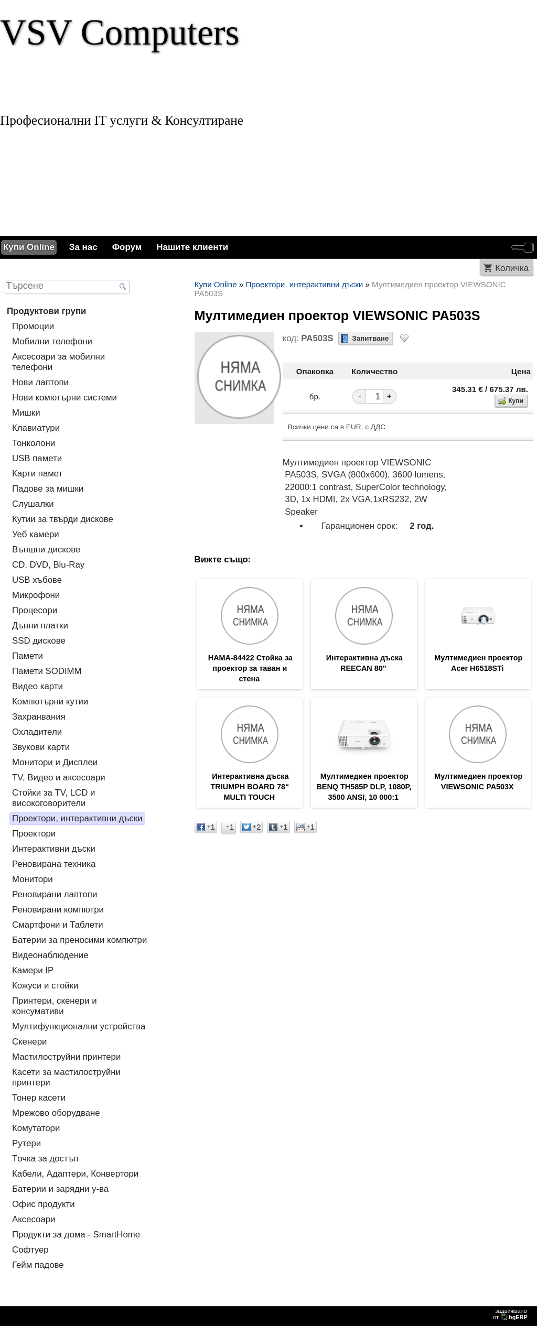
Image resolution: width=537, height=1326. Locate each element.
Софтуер (30, 1250)
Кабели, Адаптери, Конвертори (75, 1174)
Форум (127, 247)
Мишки (26, 413)
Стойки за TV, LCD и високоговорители (53, 798)
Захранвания (39, 717)
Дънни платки (40, 626)
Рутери (26, 1143)
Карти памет (37, 474)
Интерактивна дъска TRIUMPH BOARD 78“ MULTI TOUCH (250, 786)
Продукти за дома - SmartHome (76, 1235)
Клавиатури (36, 428)
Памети (27, 656)
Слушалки (33, 504)
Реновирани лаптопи (54, 894)
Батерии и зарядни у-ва (60, 1189)
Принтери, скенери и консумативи (54, 1006)
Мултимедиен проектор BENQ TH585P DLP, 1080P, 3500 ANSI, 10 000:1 (363, 786)
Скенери (29, 1042)
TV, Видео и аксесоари (58, 777)
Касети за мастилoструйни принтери (66, 1077)
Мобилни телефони (52, 341)
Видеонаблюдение (50, 955)
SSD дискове (39, 641)
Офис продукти (43, 1204)
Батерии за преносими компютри (79, 940)
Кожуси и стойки (45, 986)
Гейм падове (38, 1265)
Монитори (32, 879)
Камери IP (32, 970)
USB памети (37, 458)
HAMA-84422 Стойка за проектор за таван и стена (250, 668)
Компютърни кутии (50, 702)
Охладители (37, 732)
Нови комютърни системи (64, 398)
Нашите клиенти (192, 247)
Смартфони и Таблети (57, 925)
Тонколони (33, 443)
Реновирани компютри (58, 910)
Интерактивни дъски (53, 849)
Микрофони (36, 595)
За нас (83, 247)
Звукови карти (41, 747)
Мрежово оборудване (56, 1113)
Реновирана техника (53, 864)
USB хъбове (37, 580)
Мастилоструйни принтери (66, 1057)
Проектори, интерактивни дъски (77, 818)
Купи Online (29, 247)
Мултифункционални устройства (78, 1026)
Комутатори (36, 1128)
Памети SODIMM (47, 671)
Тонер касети (39, 1098)
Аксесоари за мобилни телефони (58, 362)
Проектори (34, 834)
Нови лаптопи (40, 382)
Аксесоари (33, 1219)
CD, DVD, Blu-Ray (48, 565)
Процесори (34, 610)
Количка (512, 268)
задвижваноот (511, 1314)
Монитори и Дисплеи (55, 762)
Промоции (33, 326)
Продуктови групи (46, 311)
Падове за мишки (47, 489)
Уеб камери (35, 534)
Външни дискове (46, 550)
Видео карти (37, 686)
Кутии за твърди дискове (62, 519)
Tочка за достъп (45, 1159)
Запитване (370, 338)
